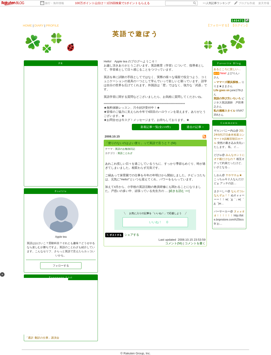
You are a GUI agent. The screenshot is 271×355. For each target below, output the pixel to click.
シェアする (131, 234)
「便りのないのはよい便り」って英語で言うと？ (137, 143)
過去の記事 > (195, 127)
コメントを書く (195, 243)
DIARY (39, 25)
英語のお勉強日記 (125, 148)
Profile (61, 191)
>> (216, 3)
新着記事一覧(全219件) (155, 127)
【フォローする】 (218, 25)
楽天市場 (263, 3)
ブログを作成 (247, 3)
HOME (27, 25)
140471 (238, 20)
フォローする (61, 265)
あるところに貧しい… (227, 69)
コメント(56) (173, 243)
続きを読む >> (179, 191)
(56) (173, 143)
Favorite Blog (229, 63)
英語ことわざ (125, 153)
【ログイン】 (240, 25)
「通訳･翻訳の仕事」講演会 (42, 337)
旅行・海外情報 (54, 3)
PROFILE (52, 25)
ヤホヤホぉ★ (234, 175)
